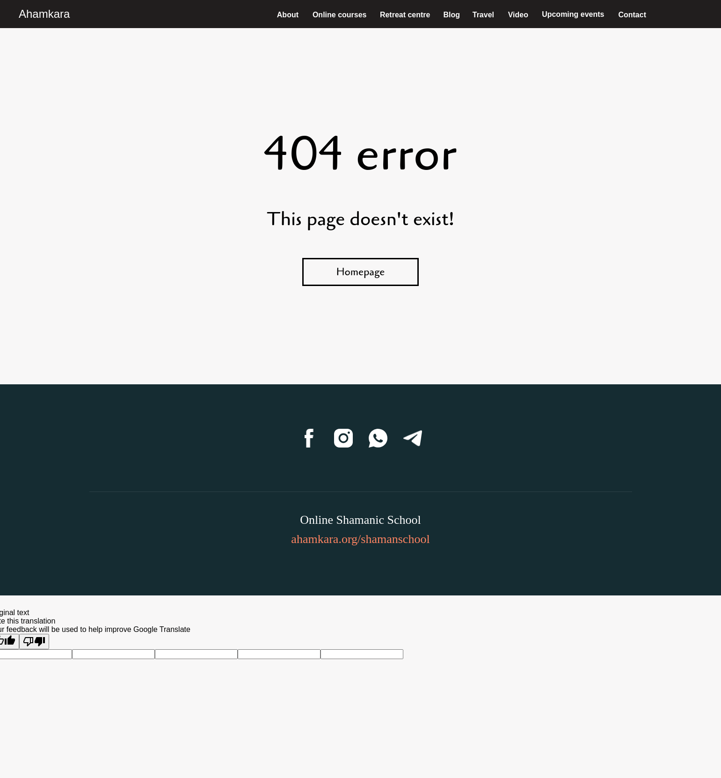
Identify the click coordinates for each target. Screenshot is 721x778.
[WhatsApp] (378, 438)
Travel (483, 15)
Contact (632, 15)
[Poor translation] (34, 641)
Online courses (340, 15)
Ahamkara (44, 13)
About (288, 15)
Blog (451, 15)
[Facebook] (308, 438)
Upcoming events (573, 14)
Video (518, 15)
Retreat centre (405, 15)
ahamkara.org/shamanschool (360, 539)
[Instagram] (343, 438)
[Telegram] (412, 438)
